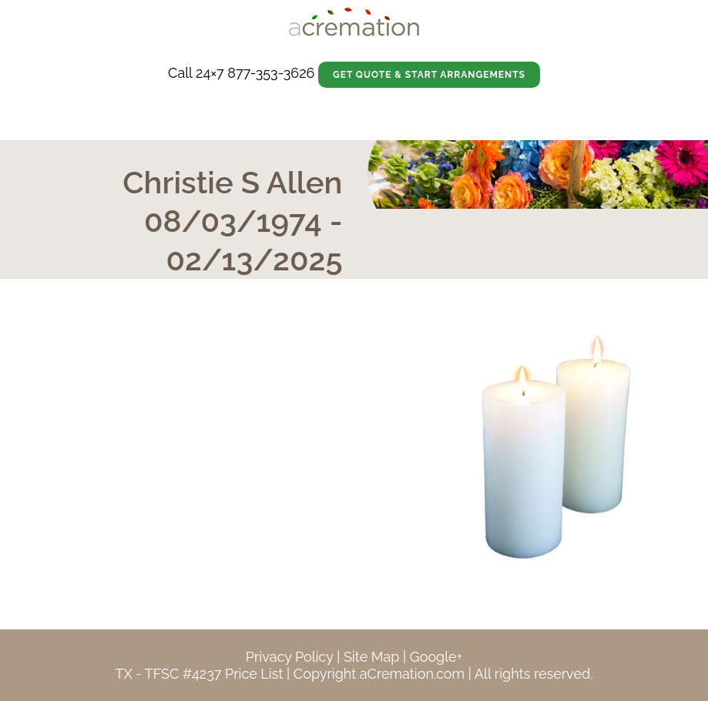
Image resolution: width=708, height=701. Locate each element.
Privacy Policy (290, 657)
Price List (254, 674)
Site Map (372, 657)
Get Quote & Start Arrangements (429, 74)
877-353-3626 (270, 73)
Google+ (436, 657)
